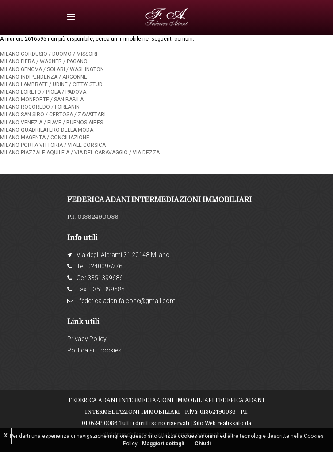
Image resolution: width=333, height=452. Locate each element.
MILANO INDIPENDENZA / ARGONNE (43, 77)
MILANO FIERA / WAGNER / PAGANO (44, 61)
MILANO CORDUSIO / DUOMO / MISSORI (48, 54)
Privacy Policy (87, 338)
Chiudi (203, 444)
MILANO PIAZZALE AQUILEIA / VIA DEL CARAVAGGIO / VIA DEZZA (80, 152)
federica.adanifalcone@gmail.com (127, 300)
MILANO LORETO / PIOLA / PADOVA (43, 92)
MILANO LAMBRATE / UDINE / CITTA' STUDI (52, 84)
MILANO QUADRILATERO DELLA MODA (46, 130)
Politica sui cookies (94, 350)
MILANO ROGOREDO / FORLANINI (40, 107)
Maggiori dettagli (163, 444)
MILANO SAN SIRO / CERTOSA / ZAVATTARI (53, 114)
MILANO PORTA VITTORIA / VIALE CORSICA (53, 145)
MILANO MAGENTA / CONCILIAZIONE (44, 137)
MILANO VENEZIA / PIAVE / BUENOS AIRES (51, 122)
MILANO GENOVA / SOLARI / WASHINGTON (52, 69)
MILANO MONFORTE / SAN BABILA (42, 99)
